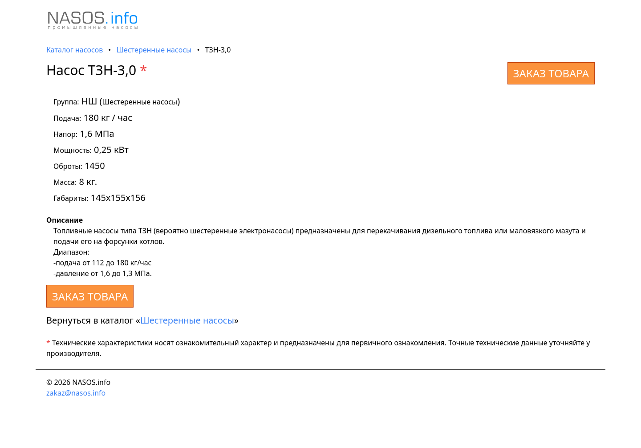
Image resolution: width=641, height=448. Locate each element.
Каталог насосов (74, 50)
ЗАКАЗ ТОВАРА (551, 73)
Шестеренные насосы (154, 50)
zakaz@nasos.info (75, 393)
